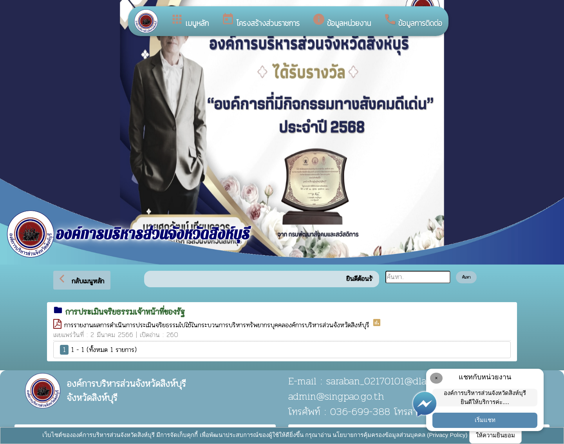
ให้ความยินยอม (495, 435)
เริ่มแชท (485, 420)
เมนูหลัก (189, 21)
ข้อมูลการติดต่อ (412, 21)
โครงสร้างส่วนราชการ (260, 21)
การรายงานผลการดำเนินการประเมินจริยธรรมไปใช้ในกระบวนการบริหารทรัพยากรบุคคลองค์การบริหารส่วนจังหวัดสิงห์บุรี (218, 324)
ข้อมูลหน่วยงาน (341, 21)
